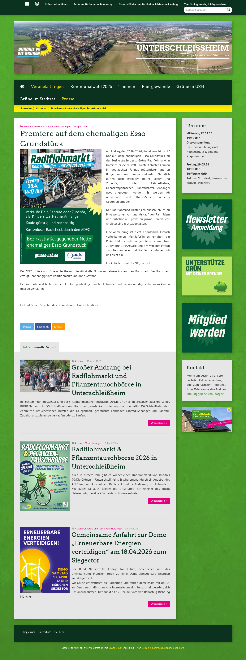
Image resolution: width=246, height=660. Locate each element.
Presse (68, 99)
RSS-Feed (59, 632)
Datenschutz (44, 632)
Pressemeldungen (43, 126)
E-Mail (58, 326)
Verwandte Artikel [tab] (42, 347)
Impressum (29, 632)
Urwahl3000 (115, 648)
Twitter (27, 326)
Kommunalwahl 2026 (91, 86)
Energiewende (156, 86)
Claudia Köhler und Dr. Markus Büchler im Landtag (148, 4)
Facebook (43, 326)
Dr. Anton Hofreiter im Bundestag (93, 4)
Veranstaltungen (47, 86)
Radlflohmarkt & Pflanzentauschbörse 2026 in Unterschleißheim (114, 457)
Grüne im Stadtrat (37, 99)
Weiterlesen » (159, 422)
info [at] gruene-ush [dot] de (205, 394)
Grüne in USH (190, 86)
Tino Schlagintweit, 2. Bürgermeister (205, 4)
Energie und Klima (95, 528)
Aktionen (41, 108)
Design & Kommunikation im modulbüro (163, 648)
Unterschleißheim (183, 48)
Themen (127, 86)
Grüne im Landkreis (56, 4)
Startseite (26, 108)
